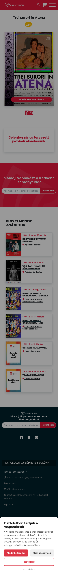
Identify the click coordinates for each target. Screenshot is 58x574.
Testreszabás (28, 562)
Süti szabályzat (29, 569)
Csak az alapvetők (42, 553)
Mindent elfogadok (16, 553)
